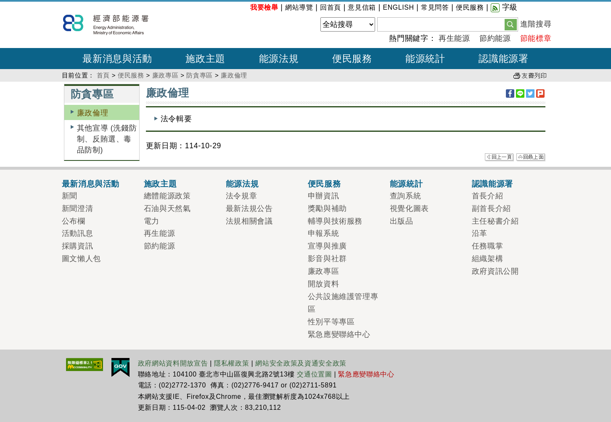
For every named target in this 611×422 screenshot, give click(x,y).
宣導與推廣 (327, 246)
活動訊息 (77, 233)
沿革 (479, 233)
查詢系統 (405, 196)
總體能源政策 (167, 196)
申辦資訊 (323, 196)
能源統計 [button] (425, 58)
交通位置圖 (314, 374)
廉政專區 (165, 75)
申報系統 (323, 233)
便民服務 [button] (352, 58)
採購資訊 (77, 246)
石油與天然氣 (167, 208)
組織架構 (487, 258)
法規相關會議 (249, 221)
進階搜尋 (536, 24)
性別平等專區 (331, 322)
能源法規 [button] (279, 58)
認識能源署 (492, 183)
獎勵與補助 (327, 208)
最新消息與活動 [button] (117, 58)
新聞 (69, 196)
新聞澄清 (77, 208)
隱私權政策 (231, 363)
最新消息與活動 (91, 183)
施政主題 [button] (205, 58)
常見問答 (435, 7)
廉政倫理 (234, 75)
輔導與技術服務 (335, 221)
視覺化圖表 (409, 208)
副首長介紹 (491, 208)
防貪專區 (199, 75)
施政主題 (160, 183)
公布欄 (73, 221)
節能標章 (536, 38)
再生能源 (454, 38)
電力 (151, 221)
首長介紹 (487, 196)
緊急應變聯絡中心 (339, 334)
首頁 (103, 75)
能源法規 (242, 183)
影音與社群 (327, 258)
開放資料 (323, 284)
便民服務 (470, 7)
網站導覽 (299, 7)
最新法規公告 (249, 208)
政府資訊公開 (495, 271)
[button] (511, 24)
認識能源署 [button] (503, 58)
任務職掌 (487, 246)
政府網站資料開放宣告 (173, 363)
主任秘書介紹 (495, 221)
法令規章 (241, 196)
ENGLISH (398, 7)
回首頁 (330, 7)
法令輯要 (176, 119)
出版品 (401, 221)
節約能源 (495, 38)
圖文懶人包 (81, 258)
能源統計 (406, 183)
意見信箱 (362, 7)
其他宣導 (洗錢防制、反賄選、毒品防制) (107, 139)
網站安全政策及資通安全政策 (300, 363)
